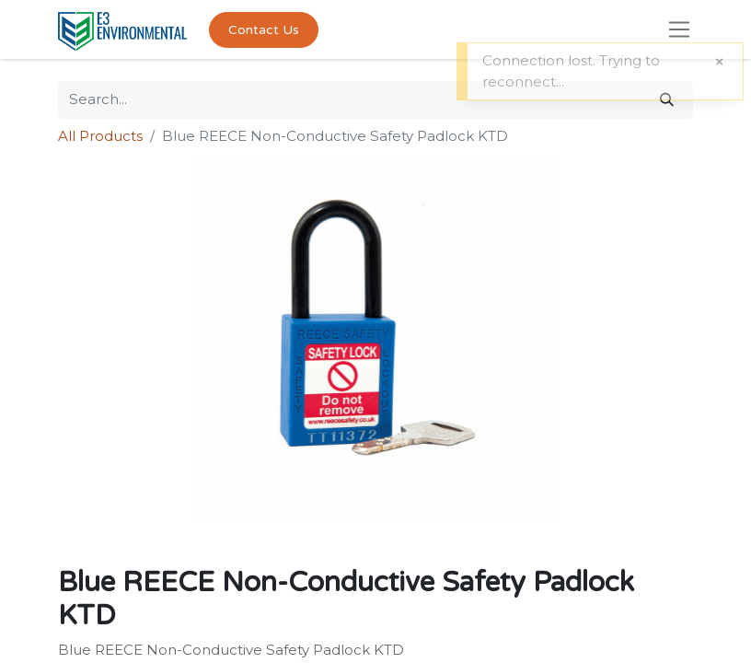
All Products (100, 136)
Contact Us (263, 30)
